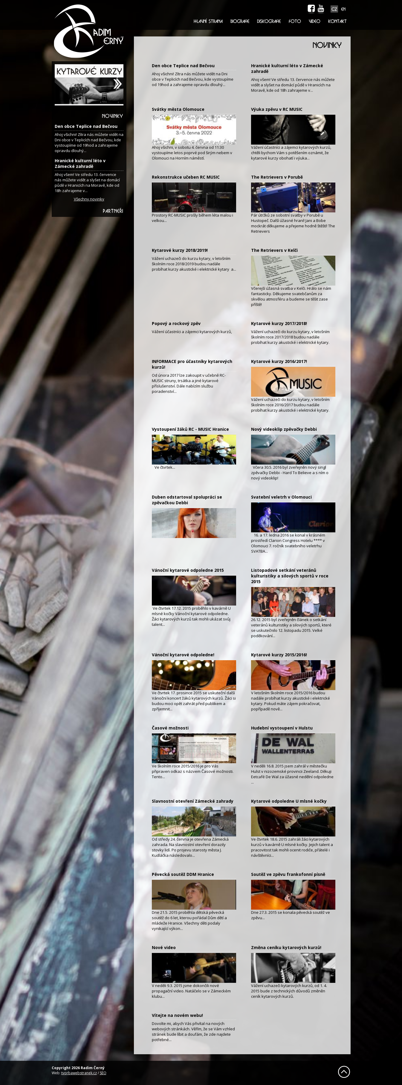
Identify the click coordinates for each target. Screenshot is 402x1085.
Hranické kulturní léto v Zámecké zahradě (80, 163)
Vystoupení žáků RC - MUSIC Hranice (190, 429)
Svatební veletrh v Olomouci (281, 497)
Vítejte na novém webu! (177, 1015)
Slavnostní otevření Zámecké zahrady (192, 801)
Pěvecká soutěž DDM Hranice (183, 874)
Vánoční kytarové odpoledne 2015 (188, 570)
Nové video (164, 947)
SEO (103, 1072)
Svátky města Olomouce (178, 109)
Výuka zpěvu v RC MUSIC (276, 109)
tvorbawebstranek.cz (79, 1072)
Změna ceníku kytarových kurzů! (286, 947)
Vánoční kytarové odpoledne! (183, 655)
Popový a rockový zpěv (176, 323)
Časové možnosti (170, 728)
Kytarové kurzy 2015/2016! (279, 655)
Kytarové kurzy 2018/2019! (180, 250)
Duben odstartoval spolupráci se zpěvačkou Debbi (187, 499)
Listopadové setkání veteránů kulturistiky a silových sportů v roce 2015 (289, 575)
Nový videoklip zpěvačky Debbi (284, 429)
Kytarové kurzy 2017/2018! (279, 323)
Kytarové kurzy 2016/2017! (279, 361)
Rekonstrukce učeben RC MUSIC (186, 177)
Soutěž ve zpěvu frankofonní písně (288, 874)
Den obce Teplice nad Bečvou (86, 126)
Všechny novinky (89, 199)
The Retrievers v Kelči (274, 250)
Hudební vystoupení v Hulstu (282, 728)
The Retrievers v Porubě (277, 177)
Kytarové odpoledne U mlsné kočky (289, 801)
